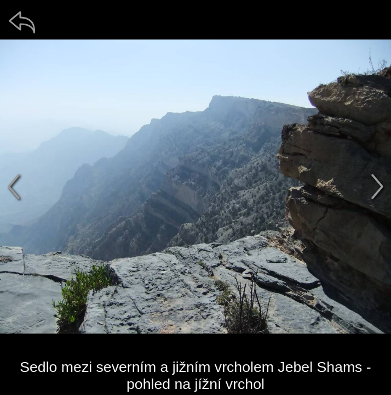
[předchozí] (13, 186)
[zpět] (21, 21)
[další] (377, 186)
